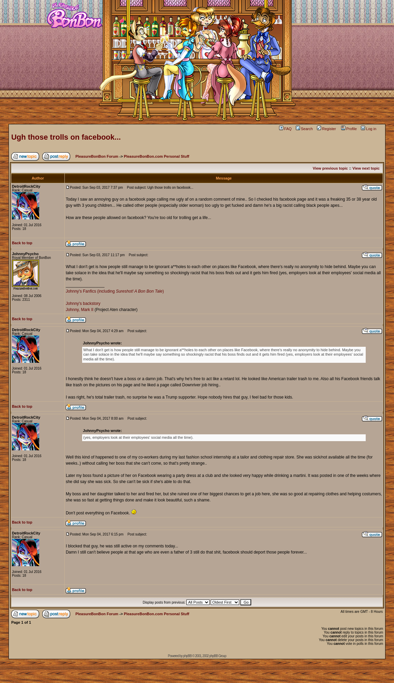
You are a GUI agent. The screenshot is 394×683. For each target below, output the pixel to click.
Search (304, 129)
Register (326, 129)
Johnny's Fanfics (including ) (115, 291)
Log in (368, 129)
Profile (349, 129)
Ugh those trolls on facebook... (66, 137)
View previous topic (330, 168)
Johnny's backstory (83, 303)
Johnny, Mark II (79, 309)
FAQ (285, 129)
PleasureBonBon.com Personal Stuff (156, 156)
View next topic (366, 168)
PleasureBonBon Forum (96, 156)
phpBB (187, 656)
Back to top (22, 243)
